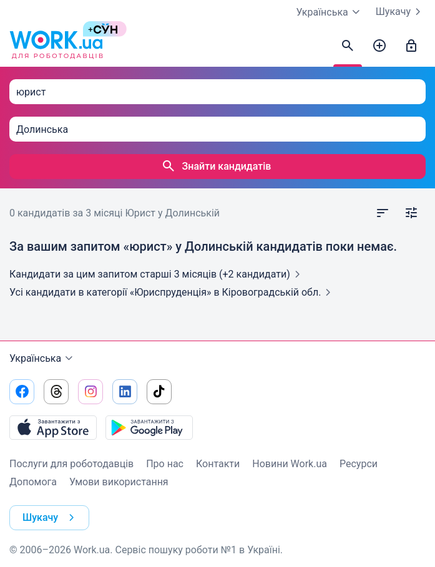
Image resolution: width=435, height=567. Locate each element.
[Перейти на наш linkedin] (124, 391)
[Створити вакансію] (379, 46)
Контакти (218, 464)
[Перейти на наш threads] (56, 391)
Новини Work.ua (289, 464)
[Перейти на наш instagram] (90, 391)
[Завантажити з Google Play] (149, 427)
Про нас (164, 464)
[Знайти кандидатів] (347, 46)
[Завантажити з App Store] (53, 427)
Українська (42, 358)
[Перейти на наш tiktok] (159, 391)
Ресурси (359, 464)
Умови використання (119, 482)
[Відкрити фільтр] (411, 213)
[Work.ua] (56, 46)
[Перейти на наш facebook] (21, 391)
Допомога (33, 482)
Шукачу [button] (50, 517)
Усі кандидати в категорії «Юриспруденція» (172, 292)
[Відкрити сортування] (382, 213)
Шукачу (401, 11)
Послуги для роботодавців (71, 464)
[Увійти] (411, 46)
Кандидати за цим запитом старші (157, 274)
